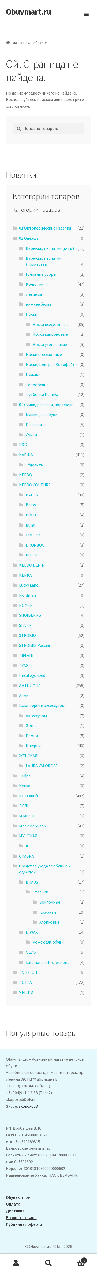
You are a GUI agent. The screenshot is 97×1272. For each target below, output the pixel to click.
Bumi (30, 525)
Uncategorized (32, 675)
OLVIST (32, 952)
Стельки (40, 891)
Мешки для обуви (41, 414)
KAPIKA (26, 454)
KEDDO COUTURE (35, 484)
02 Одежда (29, 238)
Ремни (32, 735)
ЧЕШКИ (26, 992)
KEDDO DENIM (32, 565)
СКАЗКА (26, 856)
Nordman (27, 595)
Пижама (33, 374)
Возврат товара (21, 1217)
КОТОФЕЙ (28, 795)
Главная (18, 42)
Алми (23, 695)
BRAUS (32, 882)
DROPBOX (35, 545)
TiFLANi (26, 655)
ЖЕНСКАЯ (28, 755)
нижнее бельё (38, 304)
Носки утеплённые (50, 344)
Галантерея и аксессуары (42, 705)
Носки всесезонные (51, 324)
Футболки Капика (42, 394)
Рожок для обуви (48, 942)
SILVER (25, 625)
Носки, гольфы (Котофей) (50, 364)
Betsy (31, 504)
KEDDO (25, 474)
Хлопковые (49, 922)
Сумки (31, 434)
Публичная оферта (24, 1224)
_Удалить (34, 464)
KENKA (25, 575)
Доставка (15, 1210)
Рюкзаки (34, 424)
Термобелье (37, 384)
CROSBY (33, 534)
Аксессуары (36, 715)
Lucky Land (28, 585)
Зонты (32, 725)
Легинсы (34, 294)
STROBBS (27, 635)
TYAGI (24, 665)
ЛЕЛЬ (24, 805)
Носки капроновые (50, 334)
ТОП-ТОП (28, 972)
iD (27, 846)
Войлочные (49, 902)
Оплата (13, 1204)
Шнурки (33, 745)
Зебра (25, 775)
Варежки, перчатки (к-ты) (50, 248)
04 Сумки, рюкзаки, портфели (46, 404)
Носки (31, 314)
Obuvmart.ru (28, 11)
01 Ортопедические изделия (45, 228)
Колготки (34, 284)
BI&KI (31, 514)
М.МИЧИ (26, 815)
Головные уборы (41, 274)
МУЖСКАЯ (28, 835)
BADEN (32, 494)
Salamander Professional (48, 962)
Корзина (76, 1259)
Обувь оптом (18, 1197)
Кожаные (47, 912)
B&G (23, 444)
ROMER (26, 605)
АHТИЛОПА (30, 685)
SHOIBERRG (30, 615)
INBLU (31, 554)
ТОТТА (25, 982)
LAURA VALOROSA (42, 765)
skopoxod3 (28, 1106)
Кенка (24, 785)
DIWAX (32, 932)
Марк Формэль (32, 826)
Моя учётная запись (16, 1263)
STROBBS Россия (34, 645)
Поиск (48, 1263)
